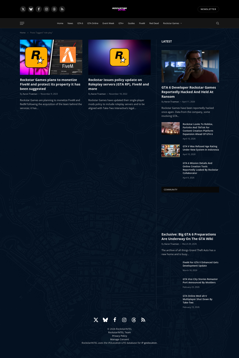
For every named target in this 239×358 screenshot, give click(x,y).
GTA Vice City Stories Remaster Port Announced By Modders (200, 281)
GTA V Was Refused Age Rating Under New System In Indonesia (201, 148)
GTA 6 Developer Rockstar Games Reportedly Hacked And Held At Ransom (188, 92)
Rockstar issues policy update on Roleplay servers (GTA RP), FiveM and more (118, 84)
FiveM (142, 23)
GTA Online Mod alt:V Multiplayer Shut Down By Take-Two (197, 299)
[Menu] (22, 23)
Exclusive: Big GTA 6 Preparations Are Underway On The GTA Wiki (188, 236)
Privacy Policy (119, 335)
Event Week (108, 23)
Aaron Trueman (30, 93)
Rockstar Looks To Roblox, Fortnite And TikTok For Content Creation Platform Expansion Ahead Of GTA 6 (198, 129)
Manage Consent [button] (119, 339)
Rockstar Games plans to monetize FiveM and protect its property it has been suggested (50, 84)
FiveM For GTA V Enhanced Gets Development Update (200, 264)
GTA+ (121, 23)
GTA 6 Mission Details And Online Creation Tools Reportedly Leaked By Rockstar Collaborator (200, 168)
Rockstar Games (171, 23)
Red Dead (154, 23)
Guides (131, 23)
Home (60, 23)
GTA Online (92, 23)
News (70, 23)
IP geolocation (149, 342)
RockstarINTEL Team (119, 332)
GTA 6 (80, 23)
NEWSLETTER (208, 9)
